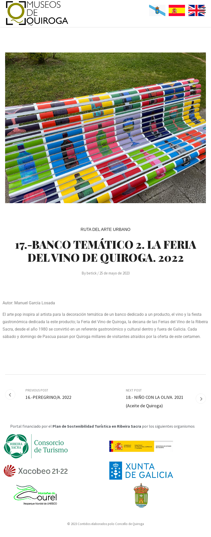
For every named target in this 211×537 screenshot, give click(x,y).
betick (92, 273)
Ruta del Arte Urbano (105, 229)
